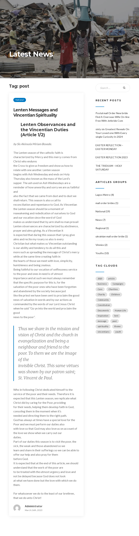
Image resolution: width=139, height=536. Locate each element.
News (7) (100, 219)
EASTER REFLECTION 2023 (111, 157)
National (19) (103, 211)
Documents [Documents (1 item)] (103, 310)
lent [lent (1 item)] (116, 315)
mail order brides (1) (107, 203)
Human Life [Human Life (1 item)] (120, 310)
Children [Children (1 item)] (115, 294)
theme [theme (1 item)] (117, 326)
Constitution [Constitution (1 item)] (104, 305)
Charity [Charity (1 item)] (101, 294)
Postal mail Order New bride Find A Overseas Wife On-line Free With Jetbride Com (112, 117)
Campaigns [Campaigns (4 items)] (118, 284)
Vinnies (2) (101, 244)
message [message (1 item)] (102, 321)
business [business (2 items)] (102, 284)
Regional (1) (102, 228)
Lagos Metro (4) (105, 194)
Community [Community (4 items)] (103, 300)
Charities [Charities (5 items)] (113, 289)
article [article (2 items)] (111, 278)
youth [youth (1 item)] (118, 332)
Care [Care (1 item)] (100, 289)
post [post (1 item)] (114, 321)
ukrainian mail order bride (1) (112, 236)
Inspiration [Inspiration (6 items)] (103, 315)
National (20, 100)
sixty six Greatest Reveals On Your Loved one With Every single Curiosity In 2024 (112, 133)
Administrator (33, 506)
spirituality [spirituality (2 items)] (103, 326)
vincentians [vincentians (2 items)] (103, 332)
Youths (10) (102, 253)
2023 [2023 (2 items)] (100, 278)
